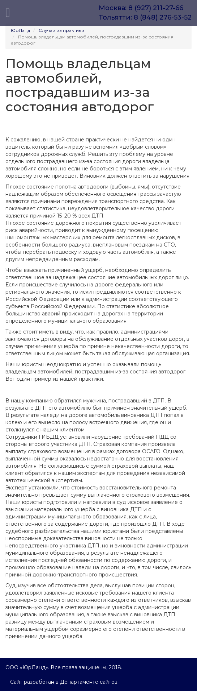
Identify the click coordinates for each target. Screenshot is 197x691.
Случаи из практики (61, 30)
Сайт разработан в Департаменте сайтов (63, 682)
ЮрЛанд (20, 30)
